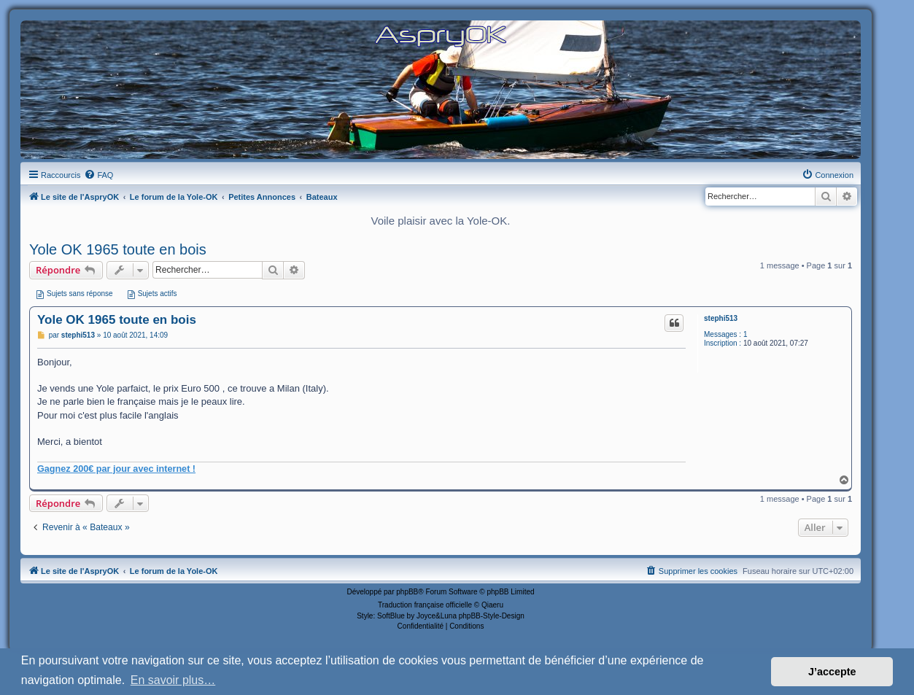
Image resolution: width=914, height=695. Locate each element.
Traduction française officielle (425, 605)
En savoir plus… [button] (173, 680)
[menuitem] (98, 175)
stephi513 (720, 318)
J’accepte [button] (832, 671)
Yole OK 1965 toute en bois (117, 249)
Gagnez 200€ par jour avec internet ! (116, 469)
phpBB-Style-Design (491, 616)
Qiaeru (492, 605)
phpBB (407, 592)
